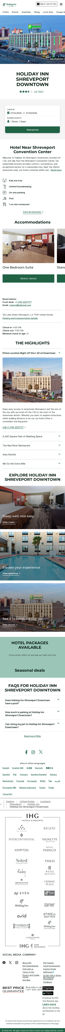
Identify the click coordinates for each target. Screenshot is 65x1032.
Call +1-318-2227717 (13, 427)
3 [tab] (32, 61)
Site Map (26, 980)
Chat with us (27, 969)
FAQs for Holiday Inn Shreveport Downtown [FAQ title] (32, 687)
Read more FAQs (32, 736)
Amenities (26, 12)
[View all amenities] (32, 212)
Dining (37, 12)
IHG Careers (48, 963)
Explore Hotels (49, 969)
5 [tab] (36, 61)
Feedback (47, 982)
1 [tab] (28, 61)
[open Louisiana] (45, 801)
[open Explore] (10, 801)
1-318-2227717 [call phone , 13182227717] (23, 302)
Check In (11, 109)
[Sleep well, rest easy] (9, 522)
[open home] (2, 804)
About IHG (26, 963)
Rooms (15, 12)
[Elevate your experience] (11, 573)
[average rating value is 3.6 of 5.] (28, 91)
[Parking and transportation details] (20, 318)
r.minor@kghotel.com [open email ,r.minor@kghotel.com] (20, 305)
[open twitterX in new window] (39, 752)
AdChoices (48, 972)
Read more (56, 170)
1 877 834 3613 (34, 989)
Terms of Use (28, 972)
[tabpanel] (32, 390)
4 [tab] (35, 61)
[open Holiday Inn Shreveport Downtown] (28, 807)
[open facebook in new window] (25, 752)
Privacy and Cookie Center (30, 976)
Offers (6, 12)
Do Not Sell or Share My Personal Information (52, 977)
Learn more (49, 1004)
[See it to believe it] (9, 625)
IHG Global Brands (30, 966)
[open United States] (27, 801)
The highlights (33, 343)
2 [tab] (30, 61)
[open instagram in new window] (32, 752)
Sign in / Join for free (46, 4)
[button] (61, 4)
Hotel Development (51, 966)
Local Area (48, 12)
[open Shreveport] (15, 804)
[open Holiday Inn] (33, 804)
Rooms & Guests (14, 118)
